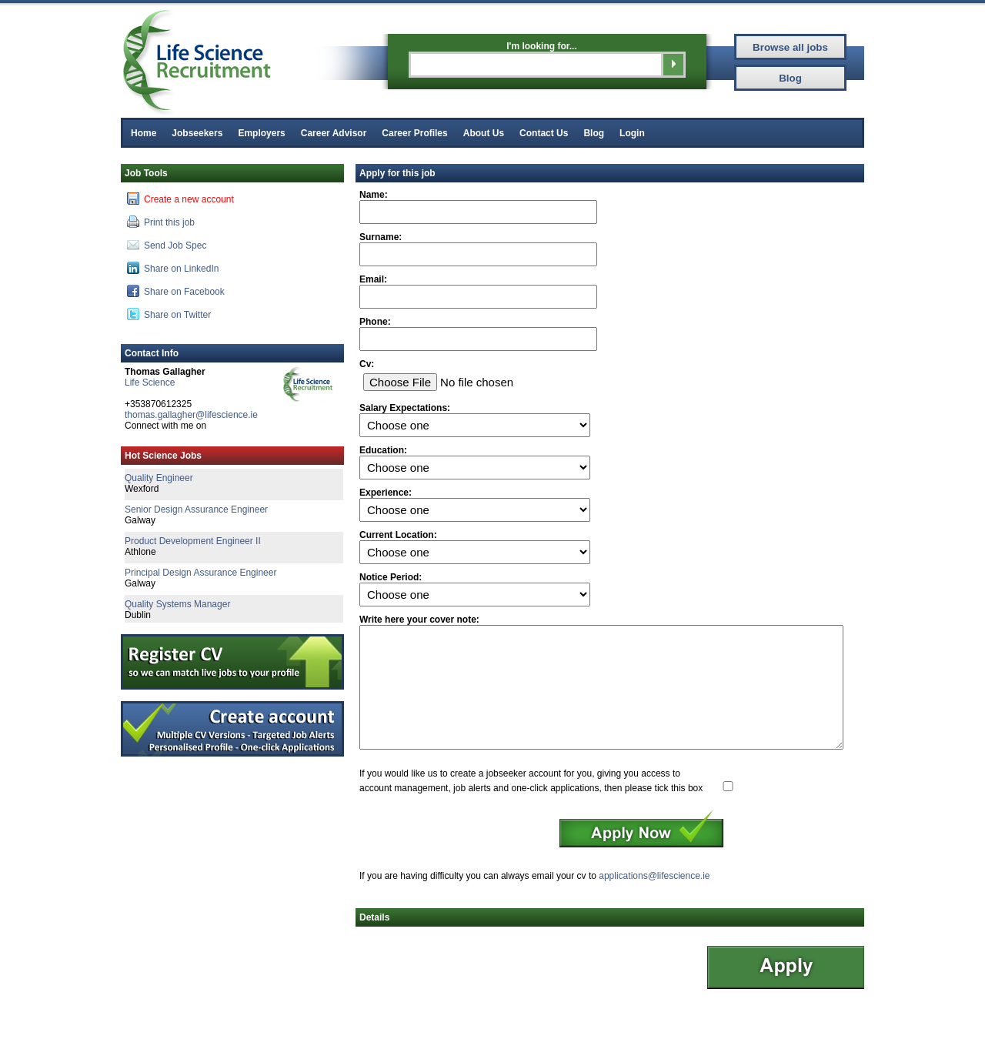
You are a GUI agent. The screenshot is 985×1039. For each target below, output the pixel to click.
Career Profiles (414, 133)
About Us (483, 133)
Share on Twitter (169, 314)
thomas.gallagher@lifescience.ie (191, 414)
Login (632, 133)
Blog (593, 133)
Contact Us (543, 133)
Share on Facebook (176, 291)
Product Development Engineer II (193, 541)
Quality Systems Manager (177, 604)
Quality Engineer (159, 478)
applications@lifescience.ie (654, 899)
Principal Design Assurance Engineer (200, 572)
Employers (261, 133)
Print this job (161, 221)
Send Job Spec (166, 245)
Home (143, 133)
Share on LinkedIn (173, 268)
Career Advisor (334, 133)
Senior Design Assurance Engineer (196, 509)
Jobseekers (197, 133)
